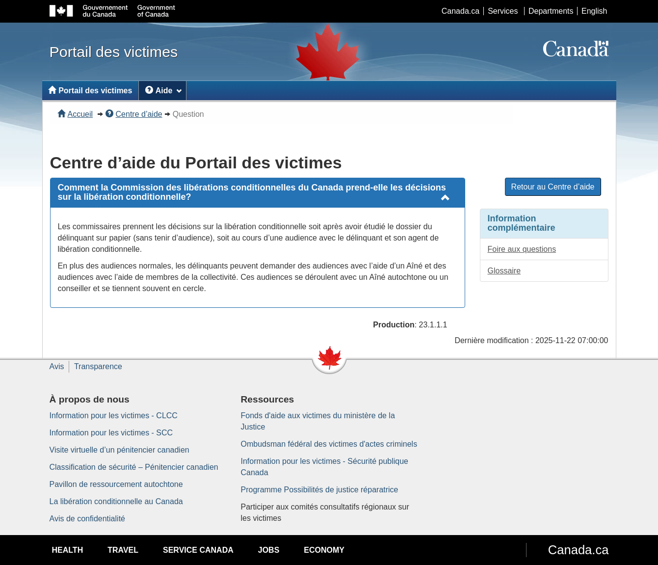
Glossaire (504, 271)
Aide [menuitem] (163, 90)
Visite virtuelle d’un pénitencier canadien (119, 450)
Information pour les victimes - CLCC (114, 415)
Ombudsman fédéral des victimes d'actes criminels (329, 444)
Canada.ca (460, 11)
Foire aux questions (522, 249)
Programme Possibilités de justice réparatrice (319, 489)
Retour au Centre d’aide (553, 187)
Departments (551, 11)
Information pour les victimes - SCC (111, 433)
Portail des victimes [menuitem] (90, 90)
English (594, 11)
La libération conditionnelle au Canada (116, 501)
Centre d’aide (133, 114)
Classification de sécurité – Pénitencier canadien (134, 467)
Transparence (98, 366)
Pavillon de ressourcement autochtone (116, 484)
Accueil (75, 114)
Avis (57, 366)
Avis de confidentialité (87, 518)
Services (503, 11)
